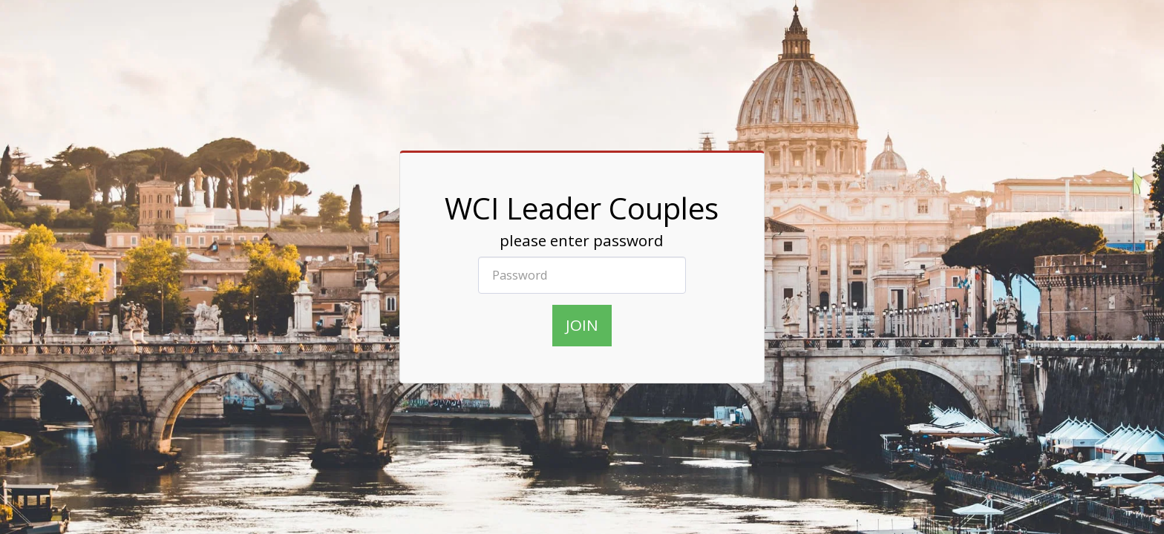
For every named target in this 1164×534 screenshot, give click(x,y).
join (582, 324)
